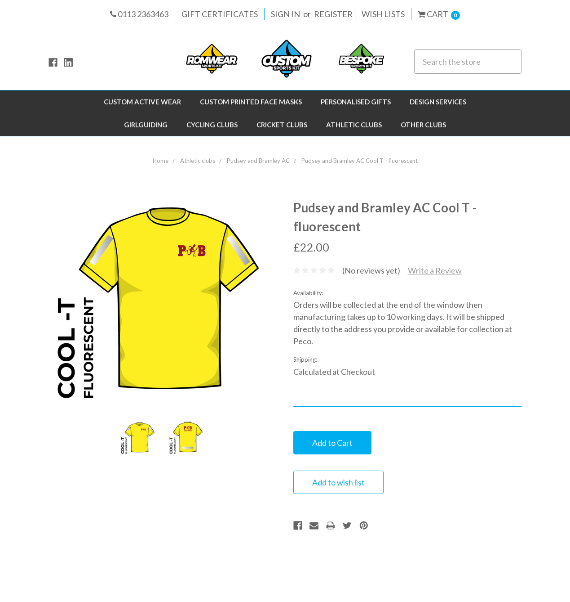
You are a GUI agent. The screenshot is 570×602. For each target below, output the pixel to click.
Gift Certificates (219, 14)
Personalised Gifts (356, 102)
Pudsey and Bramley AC (258, 160)
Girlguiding (146, 125)
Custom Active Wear (142, 102)
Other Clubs (423, 125)
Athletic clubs (354, 125)
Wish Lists (383, 14)
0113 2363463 (139, 14)
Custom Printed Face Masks (251, 102)
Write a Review (435, 270)
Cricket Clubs (281, 125)
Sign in (285, 14)
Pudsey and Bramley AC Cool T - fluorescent (359, 160)
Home (160, 160)
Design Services (438, 102)
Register (333, 14)
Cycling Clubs (212, 125)
